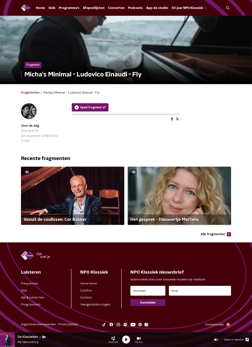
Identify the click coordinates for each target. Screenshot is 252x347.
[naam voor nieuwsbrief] (147, 291)
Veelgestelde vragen (95, 304)
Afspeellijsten (93, 8)
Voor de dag (30, 125)
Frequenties (29, 283)
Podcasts (135, 8)
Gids (51, 8)
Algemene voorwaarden (38, 324)
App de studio (157, 8)
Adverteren (88, 283)
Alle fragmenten (216, 234)
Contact (86, 297)
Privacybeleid (68, 324)
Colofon (86, 290)
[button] (113, 339)
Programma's (69, 8)
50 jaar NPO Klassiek (189, 8)
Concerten (116, 8)
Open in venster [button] (236, 339)
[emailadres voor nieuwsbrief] (200, 291)
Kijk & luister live (32, 297)
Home (40, 8)
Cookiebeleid (214, 324)
